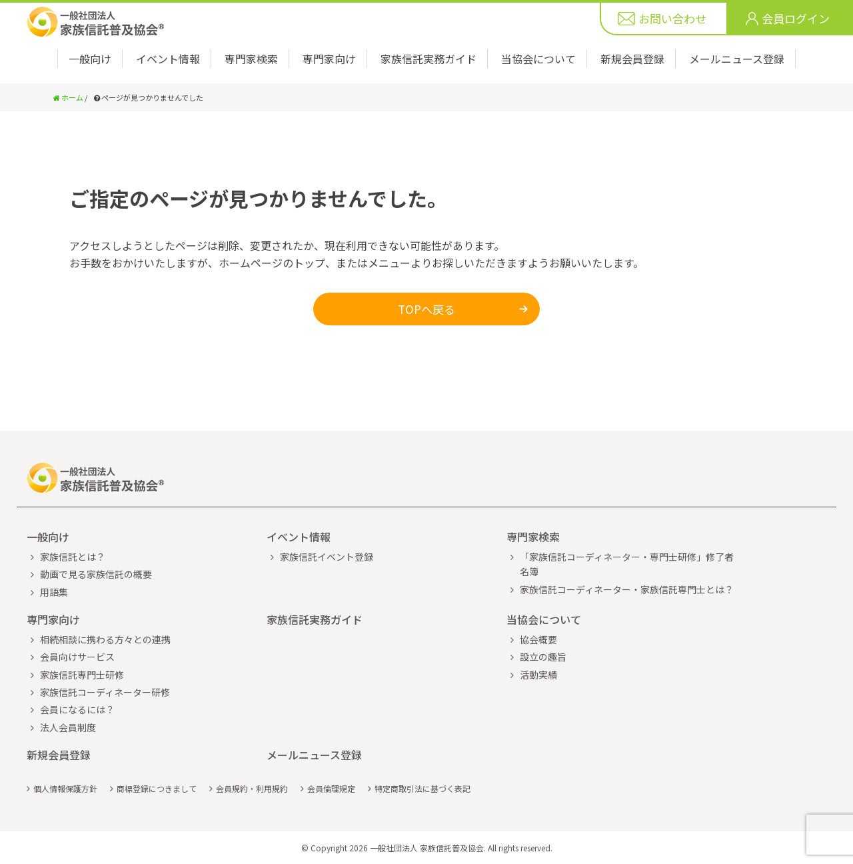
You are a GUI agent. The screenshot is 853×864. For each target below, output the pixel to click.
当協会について (538, 59)
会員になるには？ (77, 709)
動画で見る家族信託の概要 (96, 574)
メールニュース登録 (736, 59)
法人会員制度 (68, 727)
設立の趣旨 (543, 656)
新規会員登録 (632, 59)
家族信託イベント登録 (326, 556)
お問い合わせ (672, 18)
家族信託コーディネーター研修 (105, 692)
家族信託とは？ (72, 556)
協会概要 (538, 639)
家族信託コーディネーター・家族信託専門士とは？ (627, 589)
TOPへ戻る (426, 309)
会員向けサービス (77, 656)
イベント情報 (168, 59)
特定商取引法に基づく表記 (422, 788)
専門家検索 (251, 59)
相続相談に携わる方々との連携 (105, 639)
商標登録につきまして (157, 788)
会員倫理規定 (331, 788)
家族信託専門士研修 (82, 674)
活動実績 (538, 674)
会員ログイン (796, 18)
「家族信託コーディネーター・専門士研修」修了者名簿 (627, 564)
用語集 (54, 592)
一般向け (90, 59)
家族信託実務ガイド (428, 59)
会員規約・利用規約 (252, 788)
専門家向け (329, 59)
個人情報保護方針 (65, 788)
